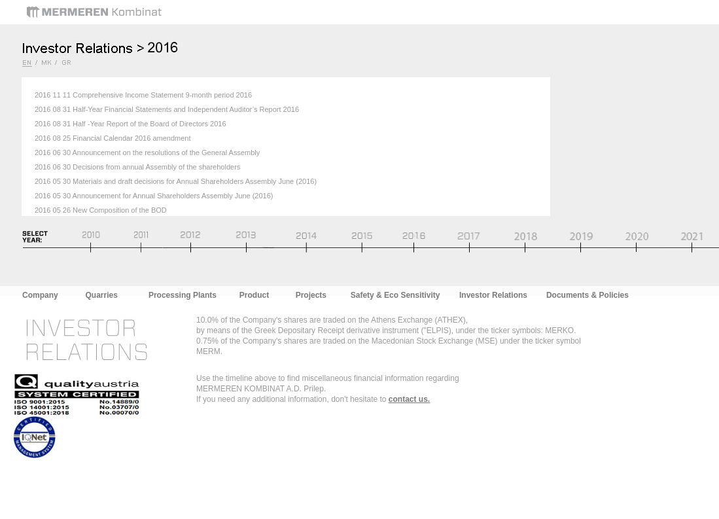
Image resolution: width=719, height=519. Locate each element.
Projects (311, 295)
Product (254, 295)
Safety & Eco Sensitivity (395, 295)
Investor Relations (493, 295)
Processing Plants (183, 295)
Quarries (102, 295)
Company (40, 295)
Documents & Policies (587, 295)
